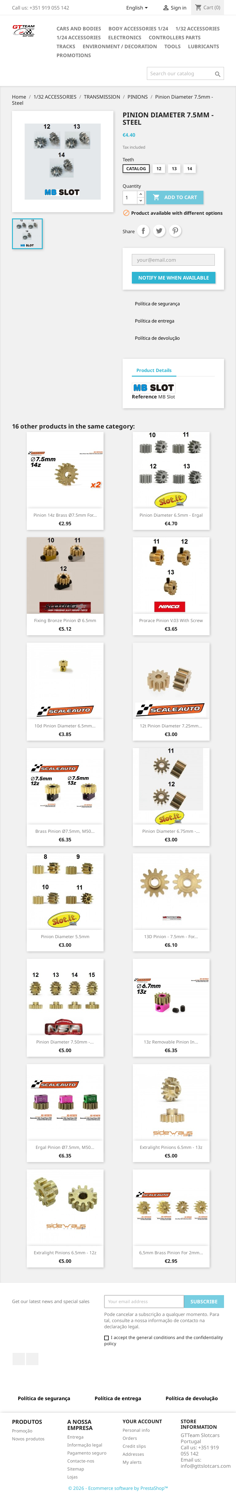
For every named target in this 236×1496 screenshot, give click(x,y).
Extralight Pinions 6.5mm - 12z (65, 1252)
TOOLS (172, 46)
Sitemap (75, 1469)
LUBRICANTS (203, 46)
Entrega (75, 1437)
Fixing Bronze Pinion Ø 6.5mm (65, 620)
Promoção (22, 1431)
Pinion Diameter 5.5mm (65, 936)
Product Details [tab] (154, 370)
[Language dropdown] (138, 8)
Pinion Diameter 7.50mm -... (65, 1042)
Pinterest (175, 231)
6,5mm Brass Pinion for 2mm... (171, 1252)
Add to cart (175, 198)
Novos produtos (28, 1439)
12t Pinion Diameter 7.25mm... (171, 726)
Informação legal (84, 1445)
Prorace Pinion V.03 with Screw (171, 620)
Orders (130, 1438)
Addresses (133, 1454)
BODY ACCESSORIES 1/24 (138, 28)
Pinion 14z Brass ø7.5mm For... (65, 515)
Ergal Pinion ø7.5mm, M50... (65, 1147)
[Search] (185, 73)
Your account (142, 1421)
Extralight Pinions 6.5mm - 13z (171, 1147)
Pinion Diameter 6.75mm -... (171, 831)
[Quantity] (130, 197)
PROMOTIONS (74, 55)
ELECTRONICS (124, 37)
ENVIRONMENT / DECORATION (120, 46)
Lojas (72, 1477)
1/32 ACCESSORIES (197, 28)
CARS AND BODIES (79, 28)
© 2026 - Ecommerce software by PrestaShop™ (118, 1488)
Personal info (136, 1430)
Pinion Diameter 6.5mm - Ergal (171, 515)
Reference (144, 397)
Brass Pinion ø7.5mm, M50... (65, 831)
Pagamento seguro (86, 1453)
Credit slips (134, 1446)
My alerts (132, 1462)
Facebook (19, 1359)
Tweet (159, 231)
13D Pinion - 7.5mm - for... (171, 936)
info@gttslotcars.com (206, 1466)
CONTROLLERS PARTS (175, 37)
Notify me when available (173, 277)
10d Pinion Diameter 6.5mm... (65, 726)
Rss (32, 1359)
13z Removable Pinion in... (171, 1042)
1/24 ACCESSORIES (79, 37)
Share (143, 231)
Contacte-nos (80, 1461)
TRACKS (66, 46)
